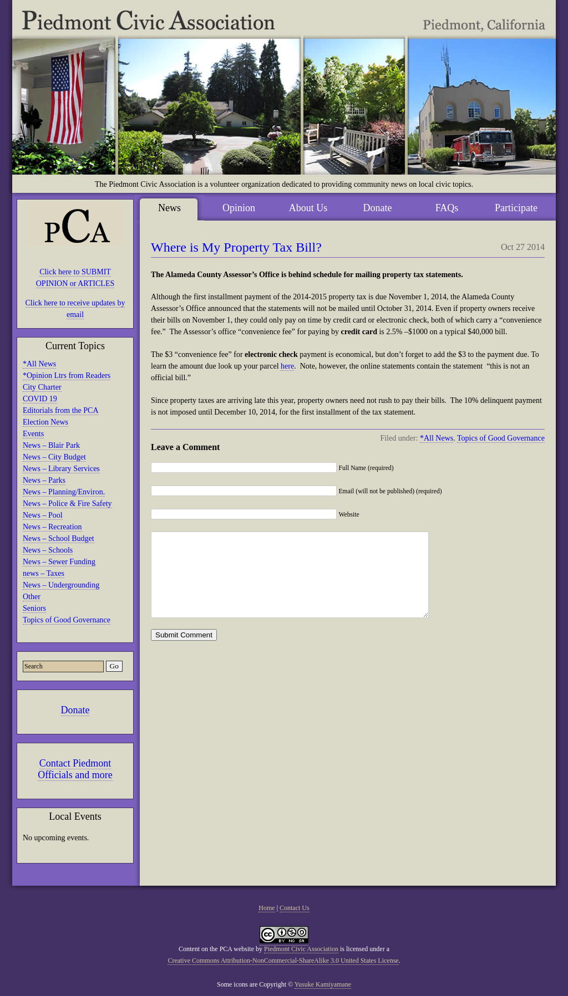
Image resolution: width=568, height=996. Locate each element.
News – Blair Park (51, 445)
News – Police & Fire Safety (67, 503)
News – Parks (44, 480)
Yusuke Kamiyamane (323, 984)
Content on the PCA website (216, 949)
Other (31, 597)
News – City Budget (54, 457)
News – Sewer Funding (59, 562)
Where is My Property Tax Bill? (236, 247)
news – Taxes (43, 573)
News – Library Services (61, 468)
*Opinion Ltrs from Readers (66, 375)
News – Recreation (52, 527)
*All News (39, 364)
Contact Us (295, 908)
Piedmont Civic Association (301, 949)
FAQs (447, 207)
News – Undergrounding (61, 585)
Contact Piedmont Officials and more (75, 769)
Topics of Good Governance (66, 620)
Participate (516, 207)
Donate (75, 710)
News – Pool (43, 515)
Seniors (34, 608)
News (169, 207)
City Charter (42, 387)
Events (33, 434)
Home (266, 908)
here (287, 366)
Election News (45, 422)
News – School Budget (58, 538)
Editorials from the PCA (61, 410)
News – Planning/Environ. (64, 492)
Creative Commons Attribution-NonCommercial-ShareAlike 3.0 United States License (283, 960)
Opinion (238, 207)
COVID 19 (40, 399)
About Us (308, 207)
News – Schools (48, 550)
